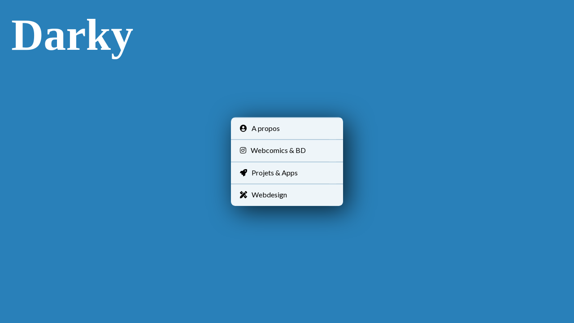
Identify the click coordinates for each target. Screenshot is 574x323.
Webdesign (263, 194)
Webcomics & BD (273, 150)
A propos (260, 128)
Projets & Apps (269, 172)
